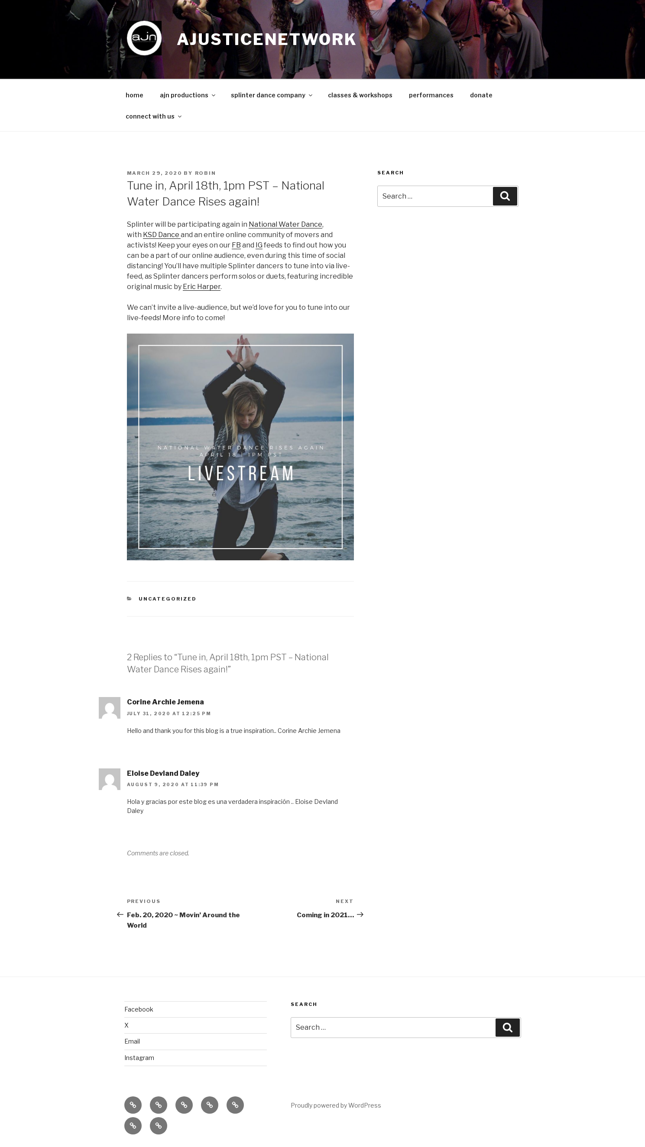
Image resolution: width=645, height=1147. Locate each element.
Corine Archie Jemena (165, 702)
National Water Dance (285, 224)
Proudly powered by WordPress (336, 1105)
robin (206, 173)
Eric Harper (201, 287)
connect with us (154, 116)
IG (259, 245)
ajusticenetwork (267, 39)
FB (236, 245)
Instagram (139, 1057)
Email (132, 1041)
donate (481, 95)
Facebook (138, 1009)
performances (431, 95)
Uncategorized (168, 599)
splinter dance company (272, 95)
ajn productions (188, 95)
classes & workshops (360, 95)
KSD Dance (162, 235)
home (134, 95)
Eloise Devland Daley (163, 773)
